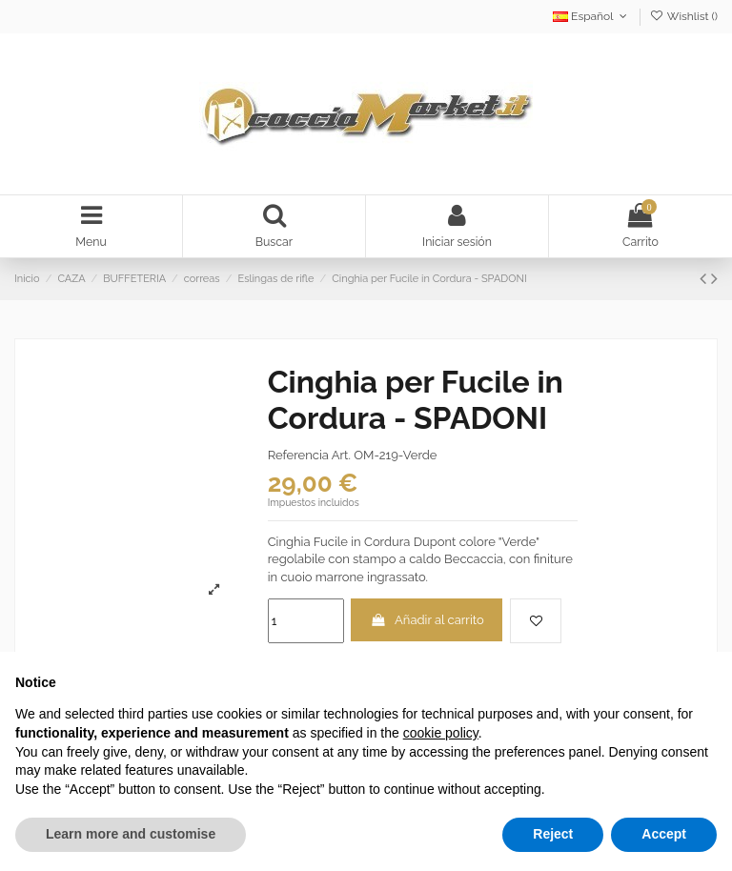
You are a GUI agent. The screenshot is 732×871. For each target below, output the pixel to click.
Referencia (298, 457)
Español (592, 16)
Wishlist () (684, 16)
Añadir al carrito (427, 622)
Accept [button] (663, 833)
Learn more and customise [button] (130, 833)
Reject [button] (553, 833)
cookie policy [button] (440, 732)
